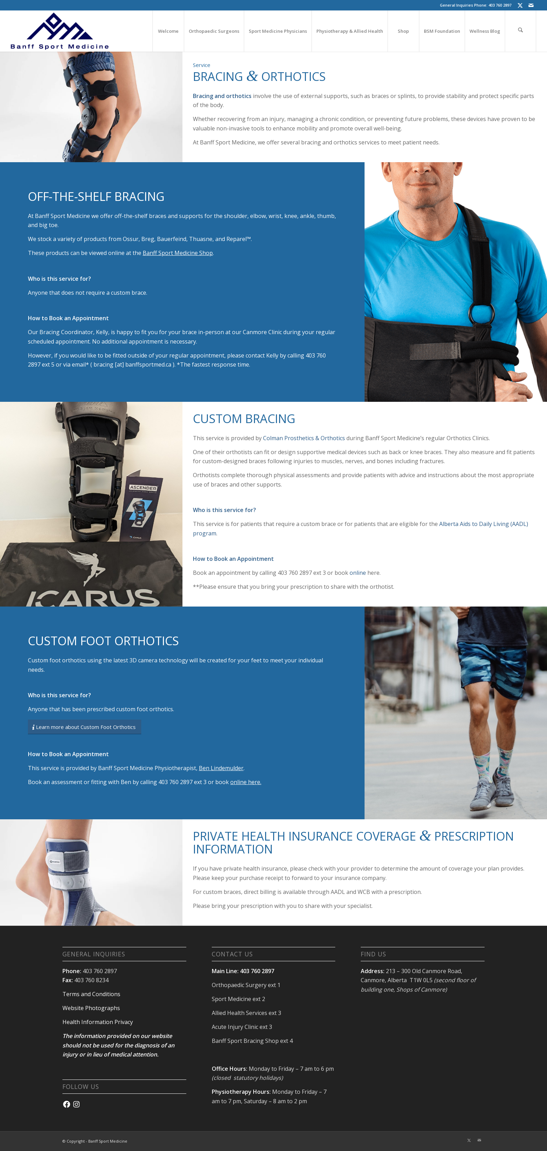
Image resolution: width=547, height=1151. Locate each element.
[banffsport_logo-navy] (59, 31)
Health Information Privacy (97, 1022)
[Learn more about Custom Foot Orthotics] (84, 727)
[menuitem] (168, 31)
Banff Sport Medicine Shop (178, 253)
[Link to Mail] (531, 5)
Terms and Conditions (91, 994)
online (358, 573)
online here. (245, 782)
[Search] (520, 31)
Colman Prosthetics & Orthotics (304, 438)
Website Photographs (91, 1008)
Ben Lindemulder (221, 768)
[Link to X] (520, 5)
